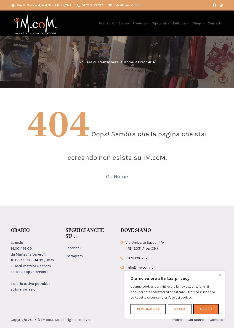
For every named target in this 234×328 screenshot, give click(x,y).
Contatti (214, 23)
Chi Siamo (121, 23)
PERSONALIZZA (148, 309)
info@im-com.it (124, 5)
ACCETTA (206, 309)
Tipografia (161, 23)
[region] (174, 295)
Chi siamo (196, 319)
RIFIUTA (179, 309)
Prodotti (139, 23)
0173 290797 (90, 5)
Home (104, 23)
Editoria (179, 23)
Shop (197, 23)
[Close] (220, 275)
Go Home (117, 176)
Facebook (74, 248)
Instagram (74, 256)
